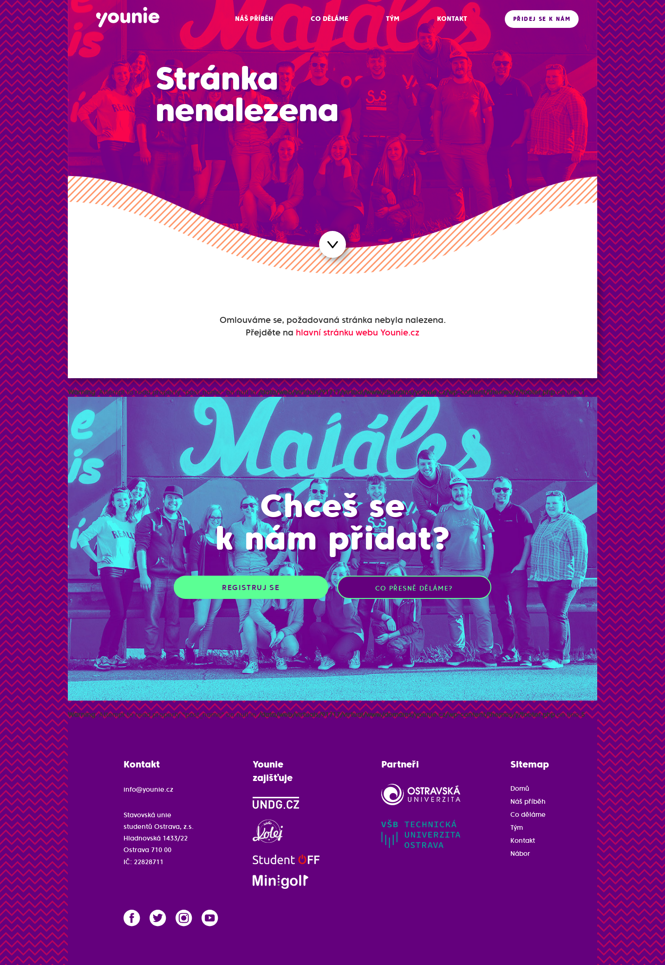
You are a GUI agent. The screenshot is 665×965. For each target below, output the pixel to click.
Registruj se (251, 587)
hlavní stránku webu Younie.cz (357, 332)
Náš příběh (528, 801)
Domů (519, 788)
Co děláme (528, 814)
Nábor (520, 853)
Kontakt (522, 840)
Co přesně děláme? (414, 588)
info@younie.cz (148, 789)
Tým (516, 827)
